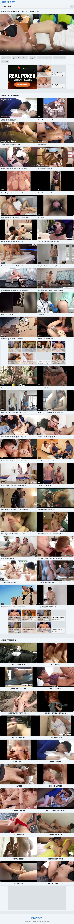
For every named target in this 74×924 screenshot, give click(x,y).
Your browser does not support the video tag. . (37, 34)
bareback (41, 58)
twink (9, 58)
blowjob (62, 58)
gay (3, 58)
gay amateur (17, 58)
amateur (5, 61)
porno (56, 58)
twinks (25, 58)
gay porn (32, 58)
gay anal (48, 58)
